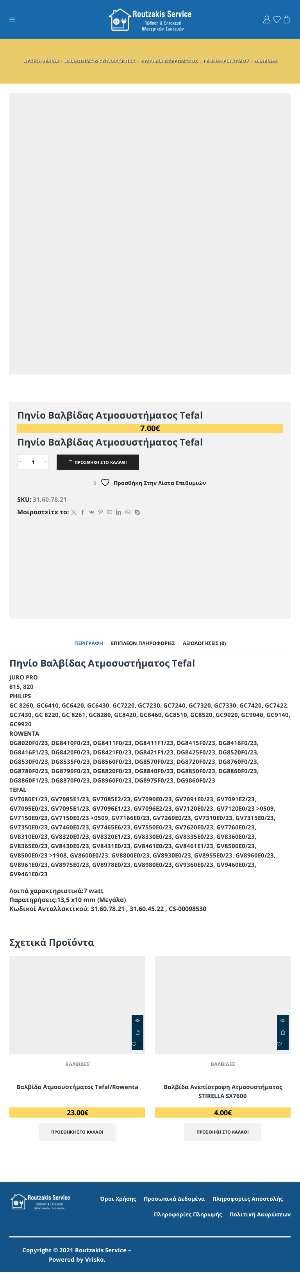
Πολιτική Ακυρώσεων (260, 1215)
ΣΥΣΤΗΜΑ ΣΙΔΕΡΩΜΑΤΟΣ (169, 60)
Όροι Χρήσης (118, 1199)
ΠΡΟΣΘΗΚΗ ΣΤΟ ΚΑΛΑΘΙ (104, 462)
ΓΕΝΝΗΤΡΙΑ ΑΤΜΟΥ (225, 60)
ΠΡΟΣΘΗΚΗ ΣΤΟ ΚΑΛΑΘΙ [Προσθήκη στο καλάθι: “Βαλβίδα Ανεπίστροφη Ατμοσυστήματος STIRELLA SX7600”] (283, 1033)
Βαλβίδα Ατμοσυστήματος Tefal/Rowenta (77, 1087)
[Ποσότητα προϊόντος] (33, 462)
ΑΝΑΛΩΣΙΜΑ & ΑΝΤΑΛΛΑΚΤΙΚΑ (99, 60)
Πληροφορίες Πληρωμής (188, 1215)
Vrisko (94, 1260)
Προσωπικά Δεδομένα (174, 1199)
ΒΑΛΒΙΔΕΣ (265, 60)
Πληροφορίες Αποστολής (247, 1199)
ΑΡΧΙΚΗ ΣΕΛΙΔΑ (41, 60)
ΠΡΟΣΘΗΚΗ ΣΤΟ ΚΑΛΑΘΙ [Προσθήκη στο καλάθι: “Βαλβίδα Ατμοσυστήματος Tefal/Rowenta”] (137, 1033)
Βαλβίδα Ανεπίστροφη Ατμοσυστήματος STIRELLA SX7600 (223, 1092)
